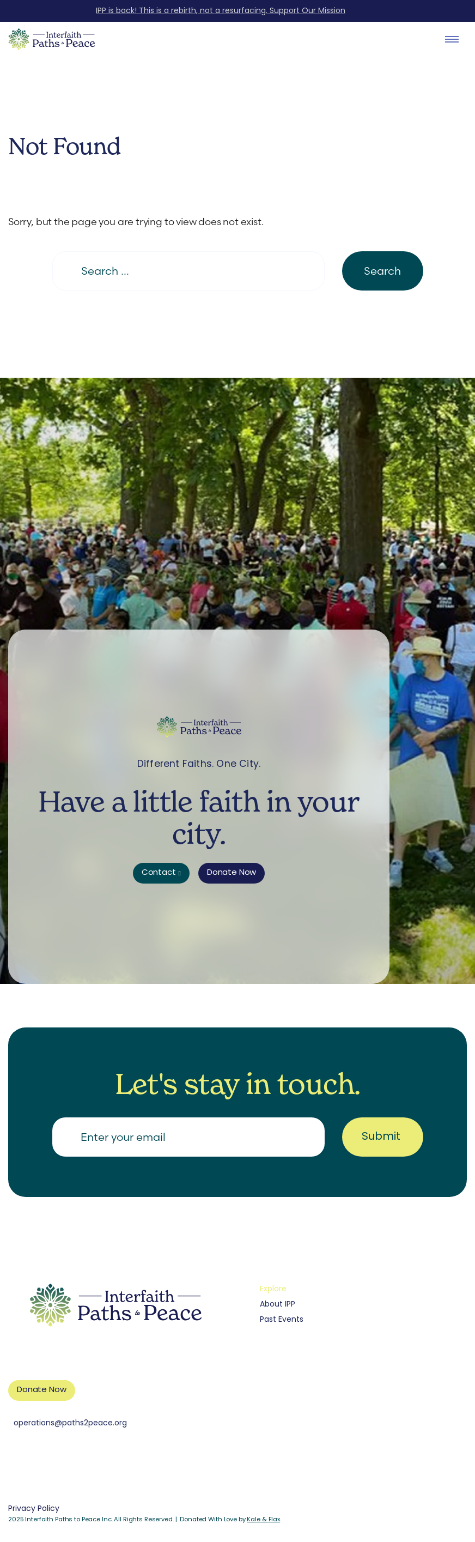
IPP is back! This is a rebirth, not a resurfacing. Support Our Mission (220, 11)
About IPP (277, 1304)
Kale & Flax (263, 1520)
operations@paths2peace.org (70, 1423)
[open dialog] (452, 39)
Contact (159, 873)
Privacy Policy (33, 1509)
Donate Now (232, 873)
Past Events (281, 1320)
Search (382, 270)
